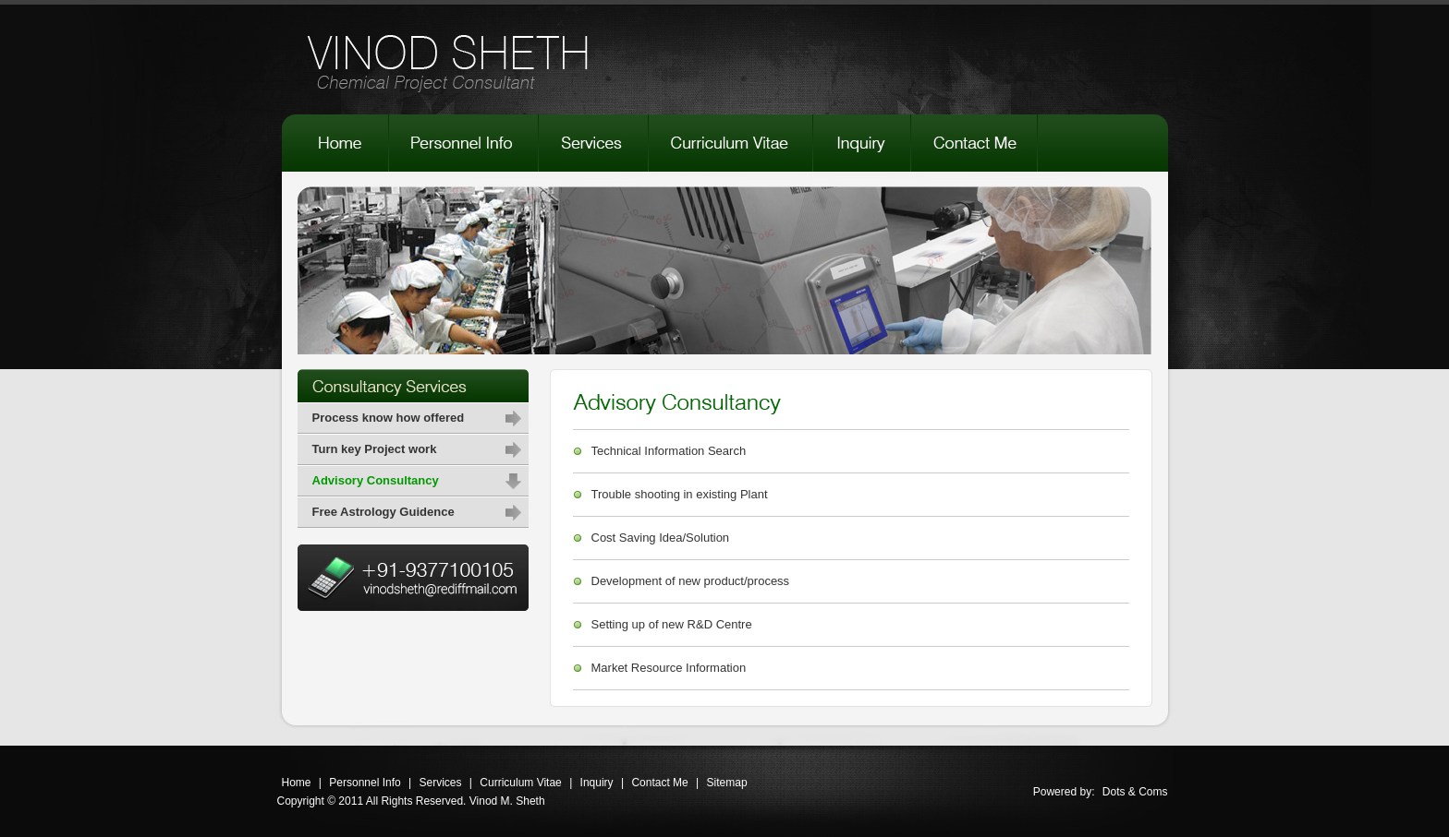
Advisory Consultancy (375, 480)
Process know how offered (388, 417)
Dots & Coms (1135, 791)
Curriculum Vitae (520, 782)
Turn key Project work (374, 449)
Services (441, 782)
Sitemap (727, 782)
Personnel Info (364, 782)
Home (296, 782)
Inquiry (597, 782)
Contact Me (659, 782)
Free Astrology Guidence (383, 512)
